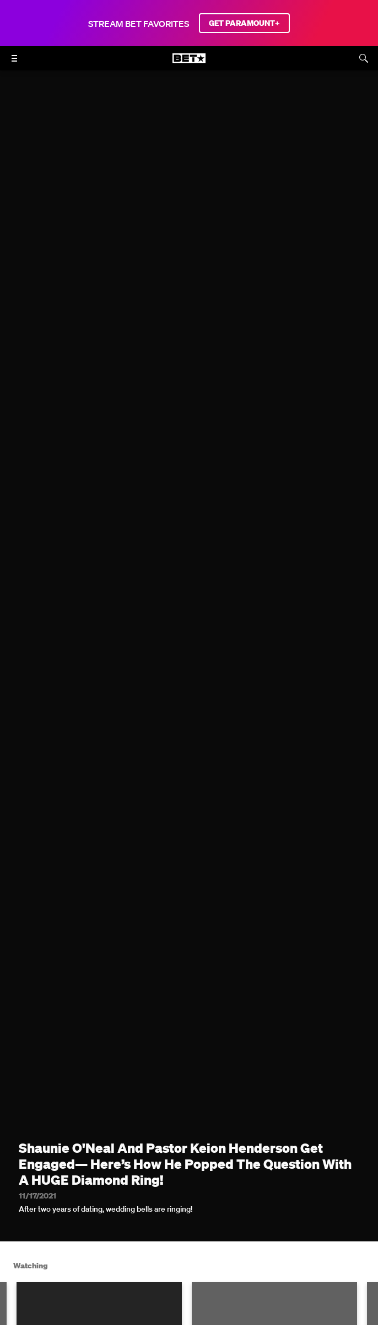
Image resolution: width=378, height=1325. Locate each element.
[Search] (363, 58)
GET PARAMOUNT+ (244, 23)
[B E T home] (189, 63)
